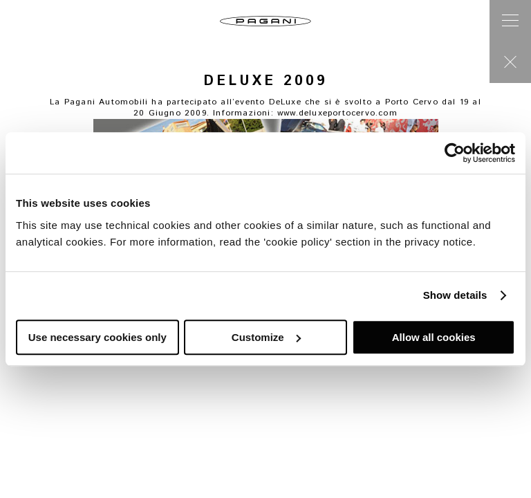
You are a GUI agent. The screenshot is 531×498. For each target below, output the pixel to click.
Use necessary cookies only (97, 337)
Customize (266, 337)
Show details (455, 295)
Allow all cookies (434, 337)
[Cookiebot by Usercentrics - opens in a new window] (454, 152)
